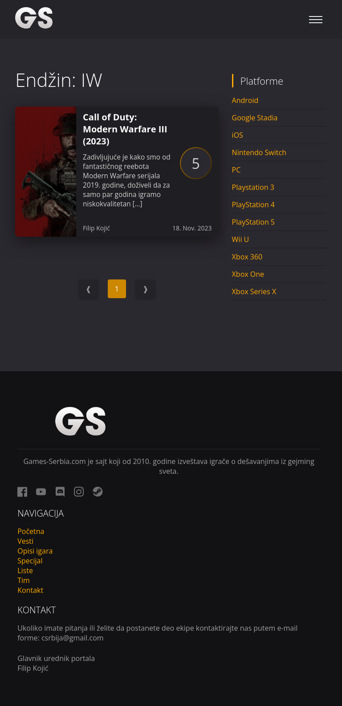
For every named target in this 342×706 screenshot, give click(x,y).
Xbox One (248, 274)
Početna (30, 531)
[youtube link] (41, 492)
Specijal (29, 561)
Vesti (25, 541)
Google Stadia (255, 118)
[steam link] (97, 492)
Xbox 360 (247, 257)
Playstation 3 (253, 187)
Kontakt (30, 590)
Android (245, 100)
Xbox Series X (254, 291)
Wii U (240, 239)
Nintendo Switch (259, 152)
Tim (23, 580)
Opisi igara (35, 551)
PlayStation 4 (253, 204)
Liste (25, 570)
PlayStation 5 (253, 222)
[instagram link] (79, 492)
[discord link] (60, 492)
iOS (237, 135)
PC (236, 170)
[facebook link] (22, 492)
